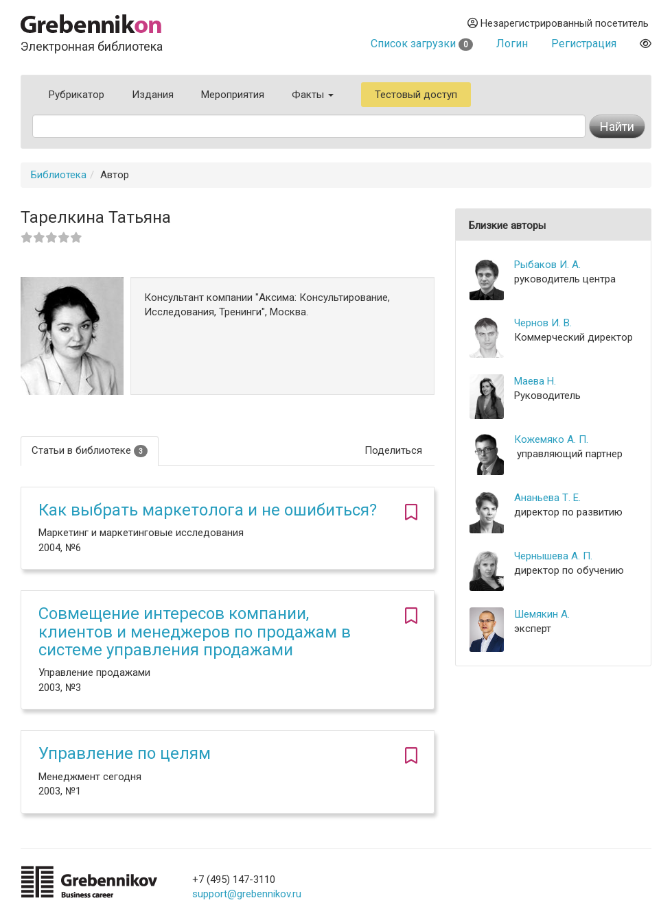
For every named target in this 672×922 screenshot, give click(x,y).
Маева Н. (535, 381)
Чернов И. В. (543, 323)
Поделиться (393, 450)
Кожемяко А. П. (551, 439)
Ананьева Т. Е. (547, 498)
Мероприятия (232, 94)
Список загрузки (422, 43)
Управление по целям (124, 753)
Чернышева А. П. (553, 556)
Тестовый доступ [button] (416, 94)
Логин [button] (512, 43)
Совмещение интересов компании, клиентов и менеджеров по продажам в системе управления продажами (194, 631)
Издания (153, 94)
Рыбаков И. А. (547, 264)
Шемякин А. (542, 614)
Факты (313, 94)
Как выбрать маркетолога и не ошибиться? (207, 510)
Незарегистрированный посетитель (558, 23)
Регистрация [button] (583, 43)
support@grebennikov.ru (246, 894)
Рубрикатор (76, 94)
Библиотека (58, 175)
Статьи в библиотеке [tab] (90, 450)
